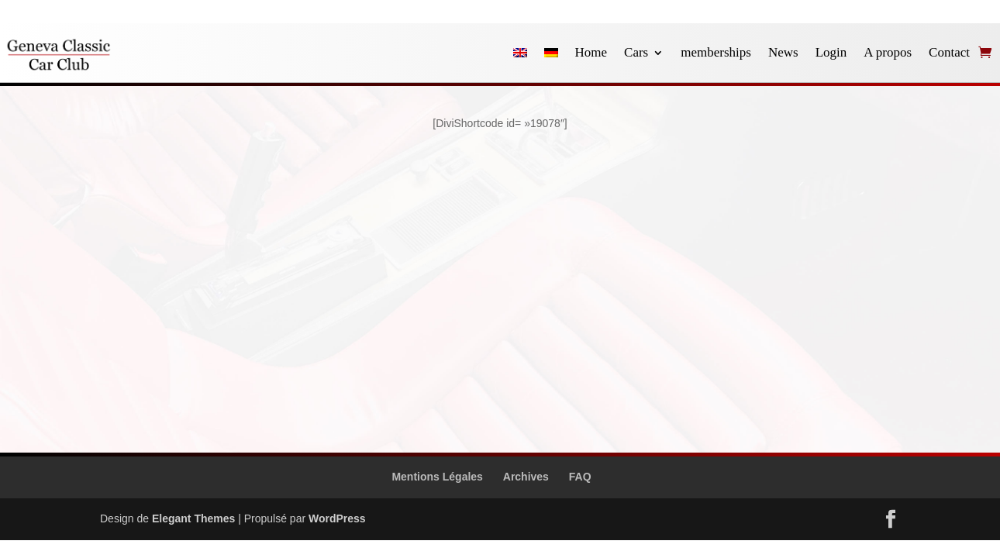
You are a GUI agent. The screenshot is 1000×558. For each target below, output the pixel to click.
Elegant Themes (193, 518)
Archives (526, 476)
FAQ (580, 476)
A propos (888, 52)
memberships (716, 52)
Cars (636, 52)
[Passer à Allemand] (551, 52)
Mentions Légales (436, 476)
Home (591, 52)
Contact (949, 52)
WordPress (337, 518)
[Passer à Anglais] (520, 52)
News (783, 52)
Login (831, 52)
